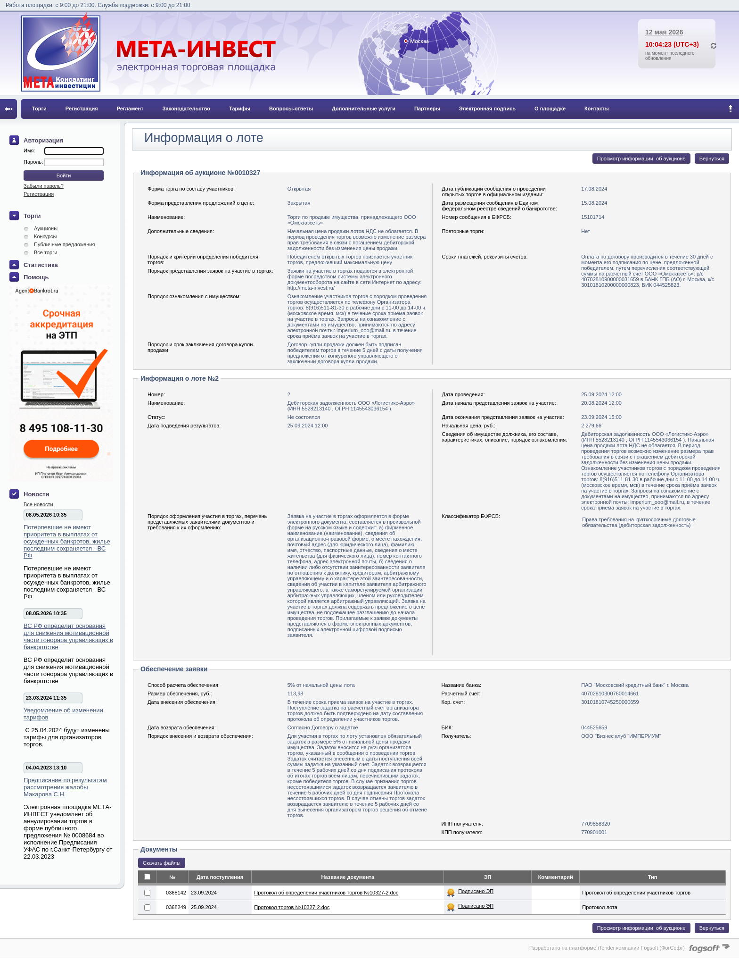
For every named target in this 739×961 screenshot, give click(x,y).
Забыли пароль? (44, 186)
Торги (39, 108)
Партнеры (427, 108)
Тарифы (239, 108)
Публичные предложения (64, 244)
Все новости (38, 504)
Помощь (36, 277)
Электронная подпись (487, 108)
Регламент (130, 108)
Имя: (29, 150)
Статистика (41, 264)
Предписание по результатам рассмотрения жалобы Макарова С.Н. (65, 787)
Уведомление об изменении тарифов (63, 714)
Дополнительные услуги (363, 108)
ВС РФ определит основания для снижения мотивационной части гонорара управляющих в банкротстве (68, 636)
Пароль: (34, 162)
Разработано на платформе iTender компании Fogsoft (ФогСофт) (607, 948)
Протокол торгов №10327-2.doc (291, 907)
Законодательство (187, 108)
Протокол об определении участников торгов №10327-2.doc (326, 892)
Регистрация (82, 108)
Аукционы (45, 228)
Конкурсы (45, 236)
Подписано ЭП (475, 891)
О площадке (550, 108)
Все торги (45, 252)
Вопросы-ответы (291, 108)
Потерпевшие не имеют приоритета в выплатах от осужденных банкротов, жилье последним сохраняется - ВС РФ (67, 541)
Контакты (596, 108)
